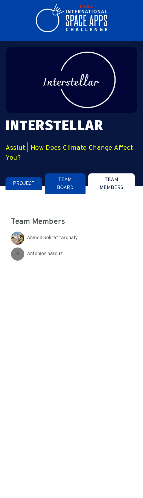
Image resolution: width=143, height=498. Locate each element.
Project (24, 184)
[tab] (24, 183)
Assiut (15, 148)
